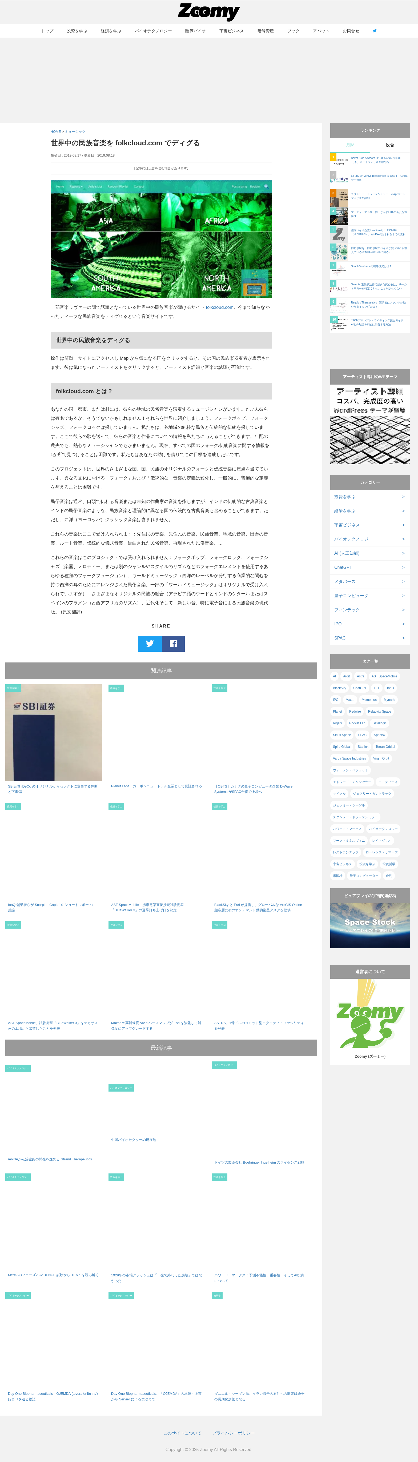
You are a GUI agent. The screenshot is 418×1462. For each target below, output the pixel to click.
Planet (337, 711)
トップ (47, 31)
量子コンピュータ (351, 595)
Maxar (350, 700)
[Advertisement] (209, 80)
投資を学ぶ (77, 31)
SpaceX (379, 735)
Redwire (355, 711)
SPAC (339, 638)
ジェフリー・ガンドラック (372, 794)
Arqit (346, 676)
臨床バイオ (195, 31)
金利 (389, 876)
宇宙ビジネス (231, 31)
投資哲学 (389, 864)
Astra (360, 676)
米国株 (338, 876)
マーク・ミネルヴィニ (349, 840)
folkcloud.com (220, 307)
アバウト (321, 31)
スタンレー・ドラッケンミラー (355, 817)
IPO (338, 624)
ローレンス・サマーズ (382, 852)
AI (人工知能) (346, 553)
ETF (377, 688)
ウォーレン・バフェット (350, 770)
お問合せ (351, 31)
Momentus (369, 700)
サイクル (339, 794)
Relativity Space (379, 711)
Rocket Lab (357, 723)
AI (334, 676)
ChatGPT (343, 567)
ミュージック (75, 132)
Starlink (363, 747)
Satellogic (380, 723)
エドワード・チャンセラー (352, 782)
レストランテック (346, 852)
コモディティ (388, 782)
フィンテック (347, 610)
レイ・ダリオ (381, 840)
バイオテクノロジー (153, 31)
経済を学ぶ (111, 31)
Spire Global (342, 747)
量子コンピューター (364, 876)
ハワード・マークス (347, 829)
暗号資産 (266, 31)
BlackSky (339, 688)
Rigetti (337, 723)
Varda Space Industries (349, 758)
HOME (56, 132)
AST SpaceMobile (384, 676)
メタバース (345, 581)
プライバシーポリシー (233, 1433)
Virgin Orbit (381, 758)
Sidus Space (342, 735)
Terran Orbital (385, 747)
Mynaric (389, 700)
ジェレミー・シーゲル (349, 805)
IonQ (390, 688)
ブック (293, 31)
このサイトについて (182, 1433)
